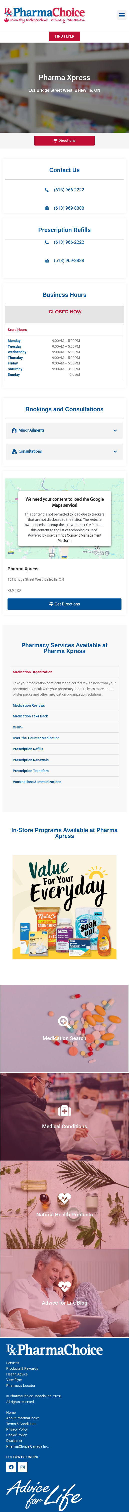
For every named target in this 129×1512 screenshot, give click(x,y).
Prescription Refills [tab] (28, 749)
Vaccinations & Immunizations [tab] (37, 782)
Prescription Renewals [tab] (31, 760)
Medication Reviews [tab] (29, 705)
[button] (122, 15)
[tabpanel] (64, 357)
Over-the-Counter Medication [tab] (36, 738)
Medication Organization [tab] (32, 672)
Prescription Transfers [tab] (31, 771)
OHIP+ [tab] (18, 727)
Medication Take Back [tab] (30, 716)
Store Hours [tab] (17, 330)
